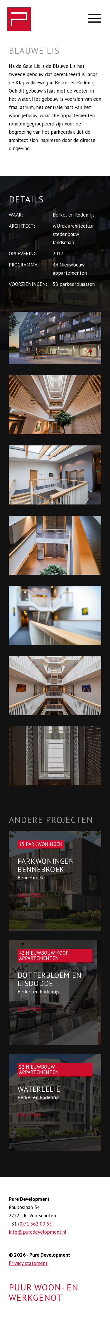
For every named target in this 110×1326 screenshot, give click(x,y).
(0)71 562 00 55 (35, 1224)
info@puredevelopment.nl (37, 1232)
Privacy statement (28, 1263)
